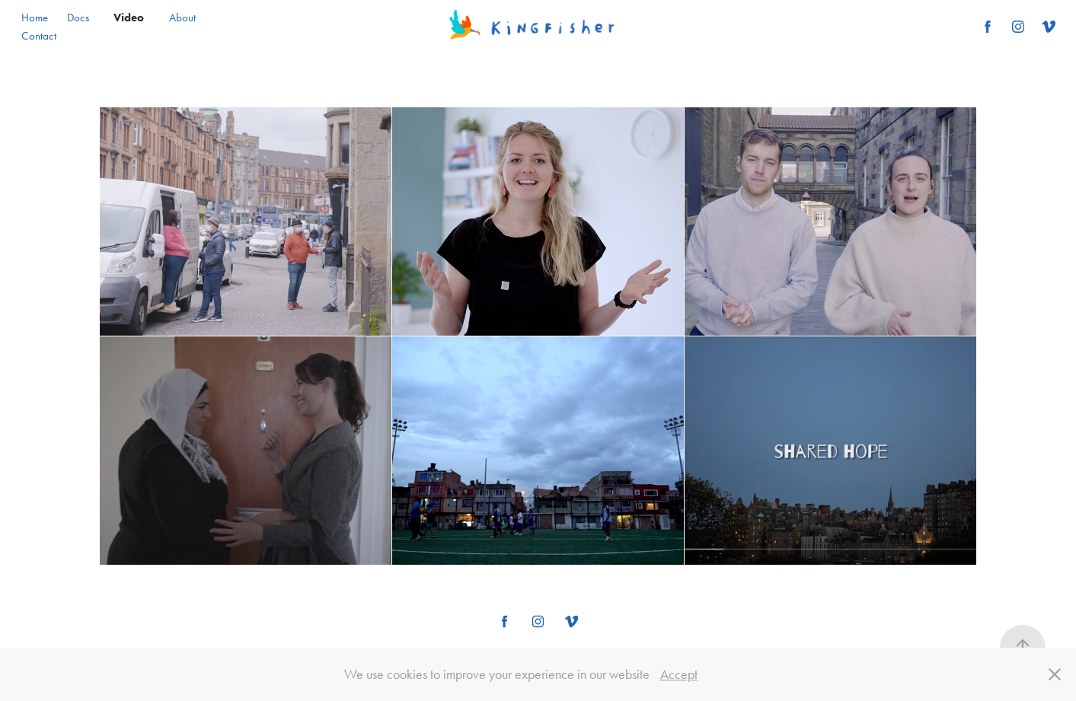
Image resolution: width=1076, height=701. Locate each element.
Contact (38, 36)
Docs (78, 17)
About (182, 17)
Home (34, 17)
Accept (679, 674)
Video (128, 17)
